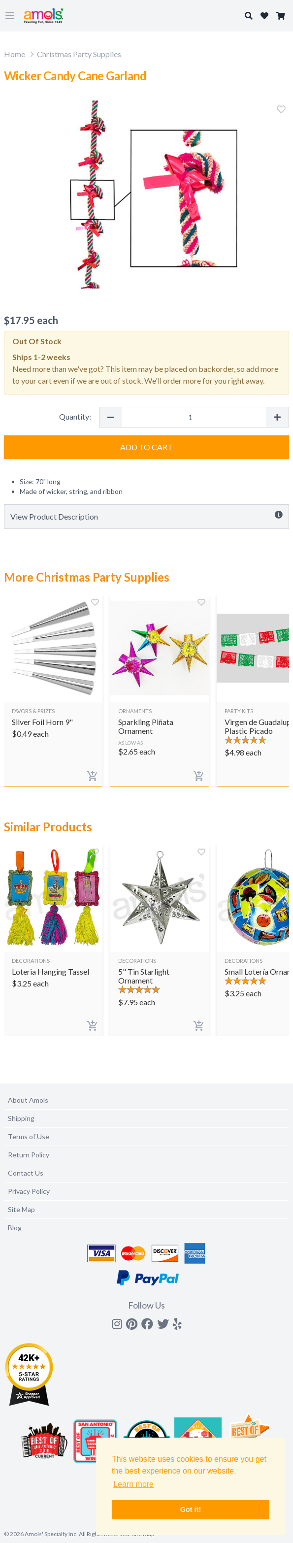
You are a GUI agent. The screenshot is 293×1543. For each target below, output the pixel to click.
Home (14, 54)
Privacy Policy (29, 1191)
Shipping (21, 1118)
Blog (15, 1227)
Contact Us (25, 1173)
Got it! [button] (190, 1509)
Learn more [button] (133, 1484)
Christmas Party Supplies (79, 54)
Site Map (21, 1209)
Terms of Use (28, 1136)
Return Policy (28, 1154)
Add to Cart (146, 447)
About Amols (28, 1100)
